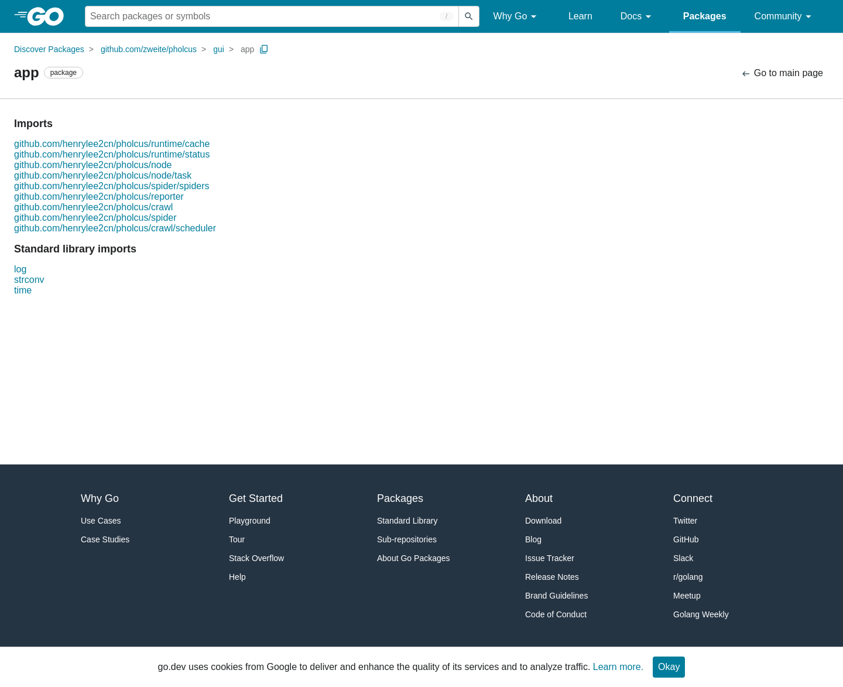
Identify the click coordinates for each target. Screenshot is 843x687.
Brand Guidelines (556, 595)
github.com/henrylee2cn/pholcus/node (93, 165)
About (539, 498)
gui (218, 49)
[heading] (49, 16)
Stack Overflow (256, 558)
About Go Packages (413, 558)
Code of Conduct (556, 614)
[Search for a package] (272, 16)
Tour (237, 539)
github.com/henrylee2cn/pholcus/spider (95, 218)
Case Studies (105, 539)
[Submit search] (468, 16)
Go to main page (782, 73)
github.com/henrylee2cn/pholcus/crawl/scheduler (115, 228)
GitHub (686, 539)
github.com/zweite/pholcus (149, 49)
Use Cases (101, 520)
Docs (638, 16)
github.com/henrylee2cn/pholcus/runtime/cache (112, 144)
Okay (669, 667)
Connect (692, 498)
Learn (580, 16)
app (247, 49)
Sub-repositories (407, 539)
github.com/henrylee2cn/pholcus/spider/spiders (112, 186)
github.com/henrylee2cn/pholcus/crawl (93, 207)
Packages (705, 16)
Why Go (517, 16)
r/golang (688, 577)
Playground (249, 520)
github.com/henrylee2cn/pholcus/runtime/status (112, 154)
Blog (533, 539)
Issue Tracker (549, 558)
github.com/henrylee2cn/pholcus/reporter (99, 196)
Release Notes (552, 577)
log (20, 269)
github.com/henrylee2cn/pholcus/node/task (102, 175)
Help (237, 577)
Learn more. (618, 667)
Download (543, 520)
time (23, 290)
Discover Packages (49, 49)
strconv (29, 280)
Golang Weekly (701, 614)
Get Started (256, 498)
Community (785, 16)
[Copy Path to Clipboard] (264, 49)
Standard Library (407, 520)
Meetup (687, 595)
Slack (683, 558)
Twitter (685, 520)
